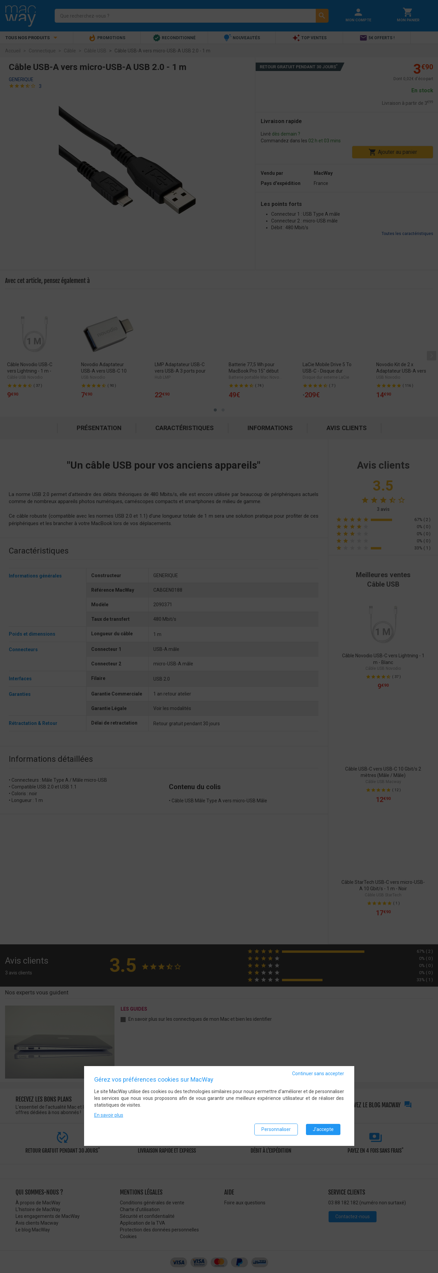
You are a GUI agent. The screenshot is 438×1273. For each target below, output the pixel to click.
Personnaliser (276, 1129)
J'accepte (323, 1129)
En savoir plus (108, 1115)
